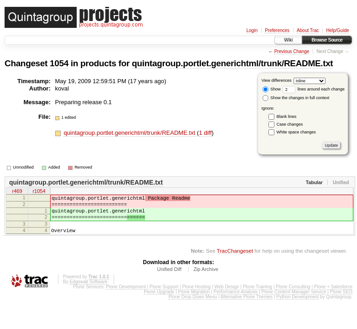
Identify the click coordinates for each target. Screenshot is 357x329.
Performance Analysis (236, 301)
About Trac (308, 30)
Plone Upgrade (159, 301)
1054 (59, 63)
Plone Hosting (196, 296)
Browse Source (326, 39)
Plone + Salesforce (333, 296)
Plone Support (164, 296)
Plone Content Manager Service (294, 301)
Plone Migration (194, 301)
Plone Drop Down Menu (192, 306)
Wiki (288, 39)
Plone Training (257, 296)
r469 (17, 192)
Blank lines (287, 116)
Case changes (290, 124)
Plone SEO (341, 301)
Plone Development (126, 296)
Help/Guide (337, 30)
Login (252, 30)
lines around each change (314, 89)
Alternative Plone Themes (246, 306)
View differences (277, 80)
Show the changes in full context (296, 98)
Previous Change (292, 51)
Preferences (277, 30)
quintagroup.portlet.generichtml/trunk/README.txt (232, 63)
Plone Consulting (293, 296)
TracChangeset (235, 260)
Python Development (297, 306)
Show (271, 89)
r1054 (38, 192)
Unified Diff (169, 278)
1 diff (205, 132)
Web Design (226, 296)
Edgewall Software (88, 291)
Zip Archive (206, 278)
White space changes (296, 132)
